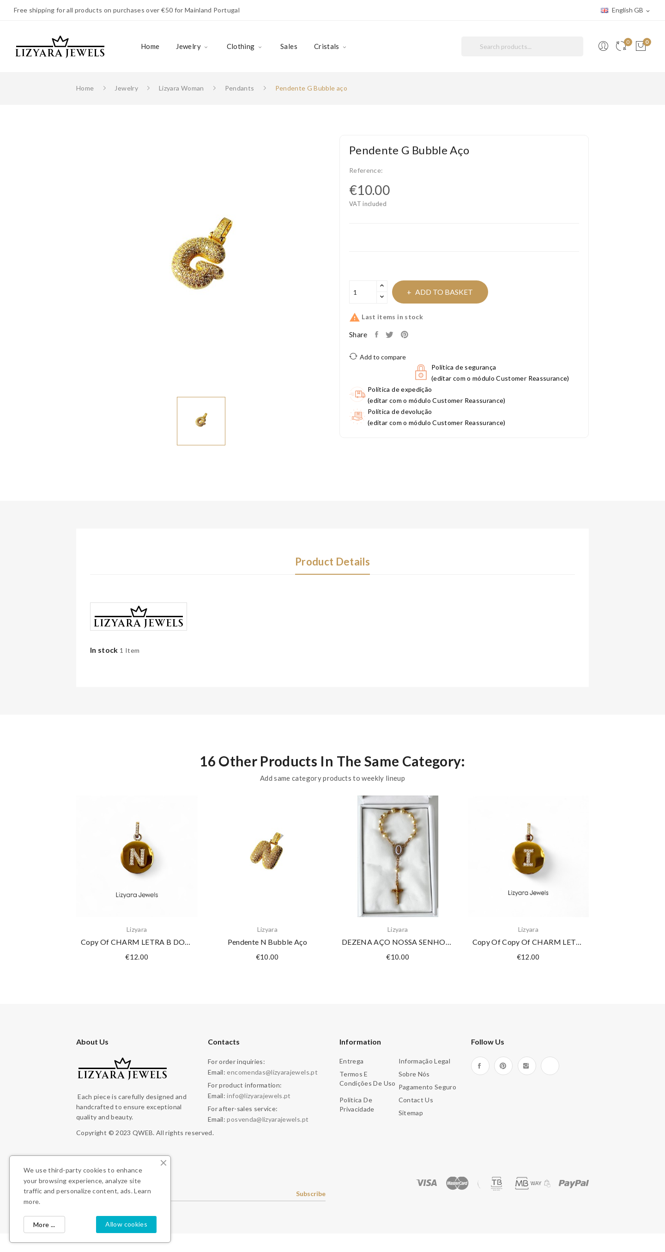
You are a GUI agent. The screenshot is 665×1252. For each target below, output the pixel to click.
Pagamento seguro (428, 1087)
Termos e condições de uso (367, 1078)
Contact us (416, 1100)
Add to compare (377, 356)
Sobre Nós (414, 1074)
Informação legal (425, 1061)
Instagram (527, 1066)
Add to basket (456, 291)
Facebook (480, 1066)
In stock (104, 649)
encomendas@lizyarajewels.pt (272, 1072)
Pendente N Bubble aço (267, 941)
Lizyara (137, 929)
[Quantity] (363, 292)
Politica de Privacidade (357, 1104)
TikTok (550, 1066)
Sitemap (411, 1113)
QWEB (143, 1133)
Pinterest (413, 334)
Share (379, 334)
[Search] (522, 46)
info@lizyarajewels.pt (258, 1096)
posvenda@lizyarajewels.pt (267, 1119)
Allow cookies (126, 1224)
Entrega (351, 1061)
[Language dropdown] (626, 10)
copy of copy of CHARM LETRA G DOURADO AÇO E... (528, 941)
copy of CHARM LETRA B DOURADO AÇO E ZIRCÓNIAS (137, 941)
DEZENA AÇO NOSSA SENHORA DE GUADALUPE (398, 941)
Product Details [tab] (332, 562)
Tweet (395, 334)
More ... (44, 1224)
